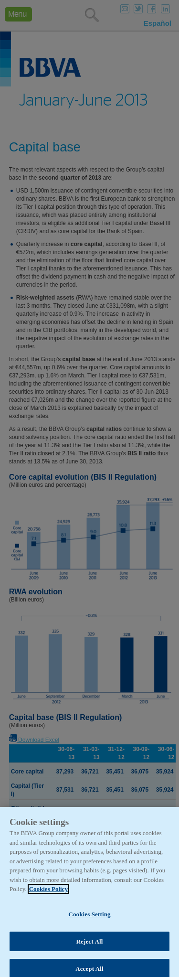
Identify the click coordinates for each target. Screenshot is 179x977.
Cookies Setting (89, 919)
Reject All (89, 945)
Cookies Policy (48, 893)
